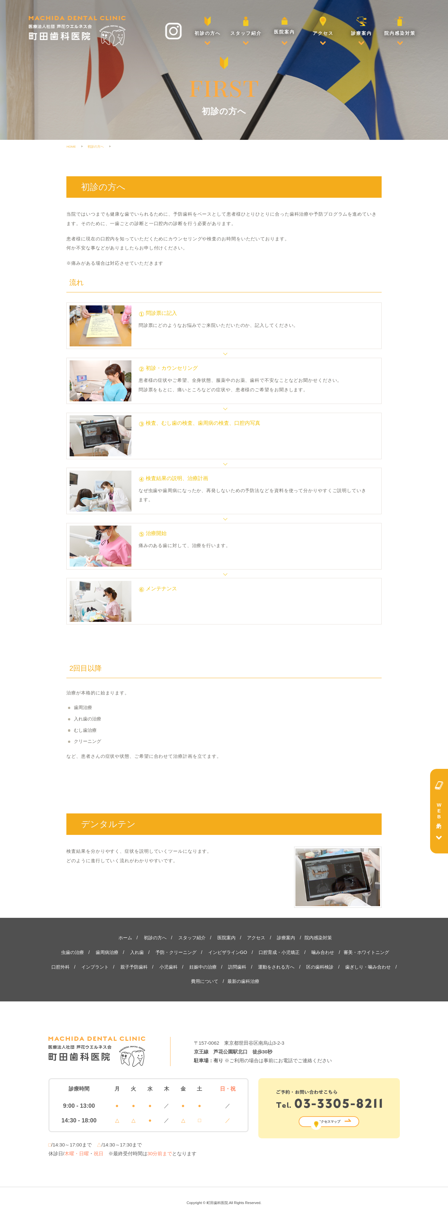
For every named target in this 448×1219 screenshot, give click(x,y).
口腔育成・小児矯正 (279, 952)
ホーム (125, 937)
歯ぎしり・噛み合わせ (368, 967)
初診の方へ (207, 26)
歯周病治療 (107, 952)
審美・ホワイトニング (366, 952)
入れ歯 (137, 952)
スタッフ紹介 (246, 26)
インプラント (95, 967)
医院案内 (284, 25)
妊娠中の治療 (203, 967)
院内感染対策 (400, 26)
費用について (204, 981)
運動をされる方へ (276, 967)
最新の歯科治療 (243, 981)
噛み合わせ (322, 952)
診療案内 (361, 26)
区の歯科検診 (319, 967)
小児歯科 (168, 967)
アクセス (323, 26)
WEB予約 (439, 811)
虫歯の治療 (72, 952)
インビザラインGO (227, 952)
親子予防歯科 (134, 967)
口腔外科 (60, 967)
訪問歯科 (237, 967)
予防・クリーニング (176, 952)
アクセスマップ (329, 1121)
